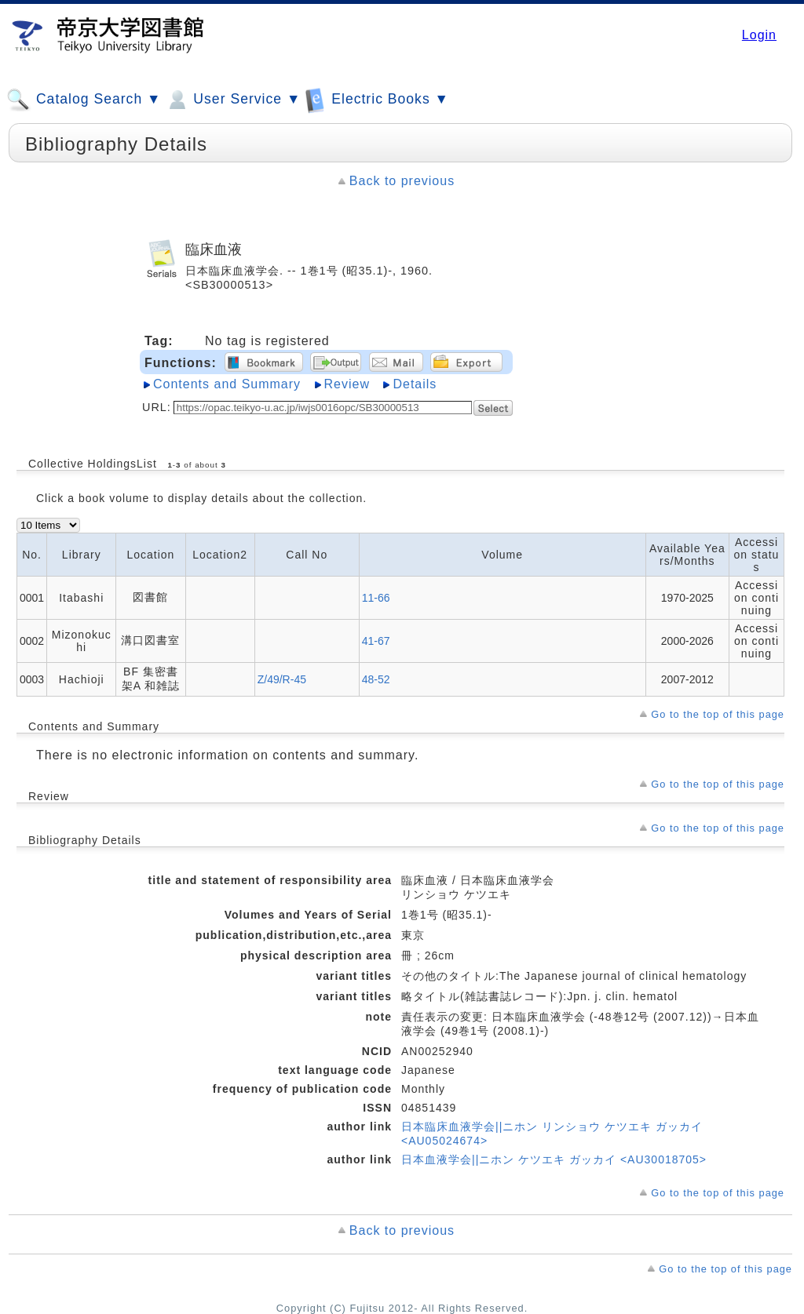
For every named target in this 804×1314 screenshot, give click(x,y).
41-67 (376, 641)
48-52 (376, 679)
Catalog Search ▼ (83, 99)
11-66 (376, 597)
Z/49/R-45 (282, 679)
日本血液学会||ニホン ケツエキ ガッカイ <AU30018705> (554, 1159)
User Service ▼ (233, 99)
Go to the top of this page (717, 714)
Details (415, 384)
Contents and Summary (227, 384)
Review (347, 384)
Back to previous (402, 180)
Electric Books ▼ (377, 99)
